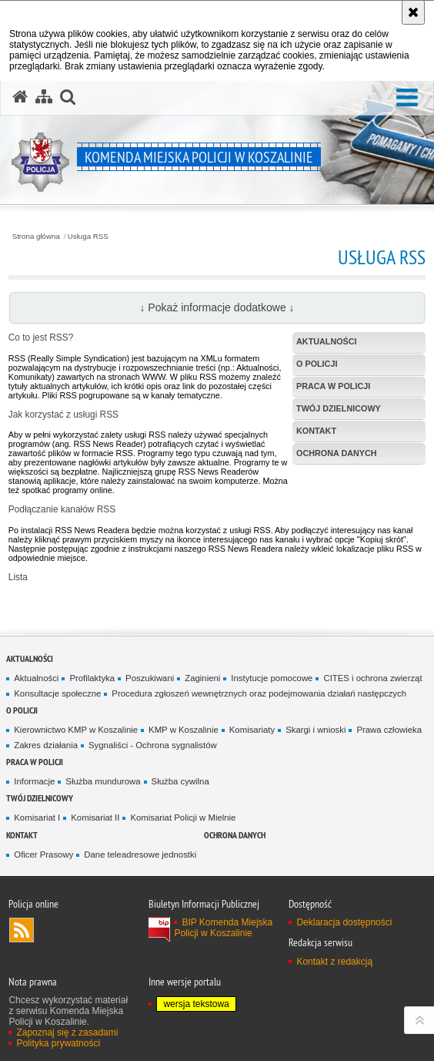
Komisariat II (95, 817)
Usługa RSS (88, 236)
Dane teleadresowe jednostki (140, 854)
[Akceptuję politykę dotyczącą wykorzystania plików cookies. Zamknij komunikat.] (413, 12)
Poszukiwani (149, 678)
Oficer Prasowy (43, 854)
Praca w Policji (34, 761)
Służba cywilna (180, 781)
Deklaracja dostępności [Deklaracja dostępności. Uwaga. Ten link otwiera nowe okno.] (344, 922)
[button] (407, 98)
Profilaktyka (92, 678)
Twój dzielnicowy (39, 798)
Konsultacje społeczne (57, 693)
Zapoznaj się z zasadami (67, 1032)
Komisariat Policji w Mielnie (182, 817)
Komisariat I (37, 817)
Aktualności (29, 658)
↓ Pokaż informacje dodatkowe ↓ (216, 307)
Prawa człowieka (389, 729)
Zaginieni (202, 678)
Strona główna (36, 236)
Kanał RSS (21, 930)
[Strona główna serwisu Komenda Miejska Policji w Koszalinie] (20, 97)
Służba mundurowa (102, 781)
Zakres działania (46, 745)
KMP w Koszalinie (184, 729)
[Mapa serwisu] (43, 97)
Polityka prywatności (58, 1043)
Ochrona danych (234, 835)
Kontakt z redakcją (334, 961)
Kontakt (22, 835)
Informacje (34, 781)
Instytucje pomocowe (271, 678)
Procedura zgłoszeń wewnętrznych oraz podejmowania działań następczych (259, 693)
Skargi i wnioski (315, 729)
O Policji (22, 710)
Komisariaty (252, 729)
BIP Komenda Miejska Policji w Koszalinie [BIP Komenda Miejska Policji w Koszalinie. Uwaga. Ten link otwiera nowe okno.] (223, 927)
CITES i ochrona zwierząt (372, 678)
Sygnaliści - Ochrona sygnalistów (152, 745)
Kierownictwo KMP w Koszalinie (76, 729)
